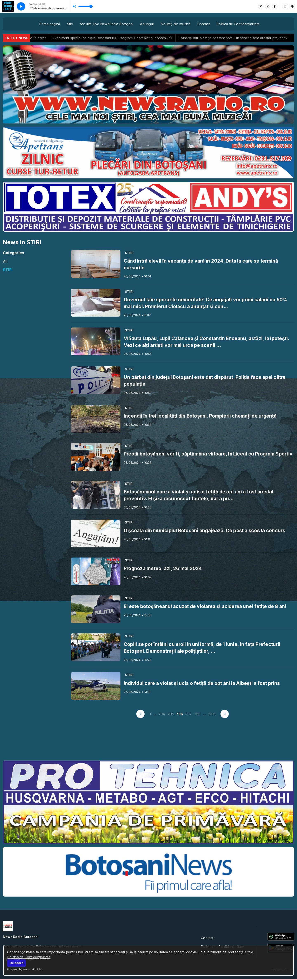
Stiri (70, 24)
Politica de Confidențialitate (28, 957)
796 (179, 714)
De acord (17, 963)
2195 (212, 714)
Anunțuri (147, 24)
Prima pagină (49, 24)
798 (197, 714)
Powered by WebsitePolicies (25, 969)
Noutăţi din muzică (176, 24)
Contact (203, 24)
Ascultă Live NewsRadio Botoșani (106, 24)
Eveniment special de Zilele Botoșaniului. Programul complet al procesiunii (125, 38)
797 (188, 714)
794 (162, 714)
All (5, 261)
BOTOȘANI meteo (148, 741)
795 (171, 714)
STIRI (8, 269)
